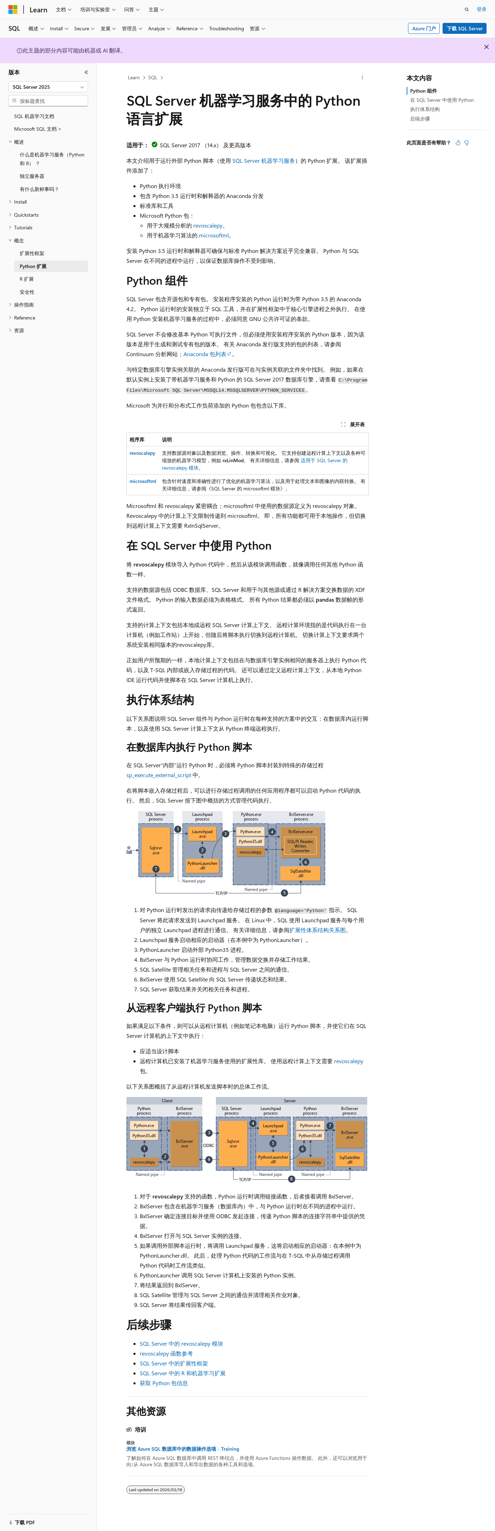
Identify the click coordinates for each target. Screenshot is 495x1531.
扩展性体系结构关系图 (317, 930)
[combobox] (48, 87)
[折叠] (86, 72)
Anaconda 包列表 (204, 354)
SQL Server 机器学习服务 (263, 160)
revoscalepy (208, 225)
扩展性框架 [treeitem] (32, 253)
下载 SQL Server (465, 28)
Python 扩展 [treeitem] (33, 266)
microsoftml (214, 235)
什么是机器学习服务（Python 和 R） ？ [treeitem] (52, 159)
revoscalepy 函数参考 (166, 1353)
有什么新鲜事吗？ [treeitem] (39, 189)
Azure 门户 (424, 28)
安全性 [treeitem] (27, 292)
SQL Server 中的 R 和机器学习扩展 (183, 1373)
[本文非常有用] (458, 142)
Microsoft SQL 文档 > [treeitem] (38, 128)
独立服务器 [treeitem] (32, 176)
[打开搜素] (467, 9)
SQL (152, 77)
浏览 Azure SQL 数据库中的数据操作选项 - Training (182, 1449)
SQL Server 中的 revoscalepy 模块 (181, 1343)
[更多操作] (362, 77)
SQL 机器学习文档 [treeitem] (34, 116)
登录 (482, 9)
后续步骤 (420, 118)
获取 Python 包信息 (164, 1383)
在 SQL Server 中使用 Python (442, 100)
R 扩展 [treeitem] (27, 278)
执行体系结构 (425, 109)
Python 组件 (423, 90)
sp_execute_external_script (158, 775)
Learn (134, 77)
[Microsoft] (13, 9)
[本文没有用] (466, 142)
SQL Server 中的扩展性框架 (174, 1363)
